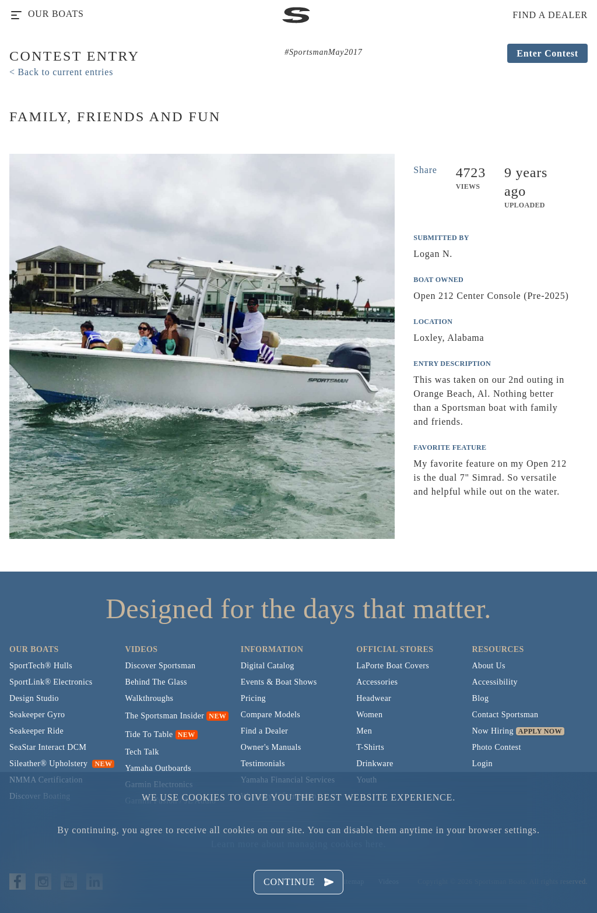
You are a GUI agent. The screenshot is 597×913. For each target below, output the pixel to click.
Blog (480, 698)
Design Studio (34, 698)
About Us (488, 665)
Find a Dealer (264, 731)
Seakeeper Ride (36, 731)
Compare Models (270, 714)
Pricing (253, 698)
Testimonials (263, 763)
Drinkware (374, 763)
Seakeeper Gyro (37, 714)
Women (369, 714)
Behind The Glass (156, 682)
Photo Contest (496, 747)
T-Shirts (370, 747)
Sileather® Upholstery (61, 763)
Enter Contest (547, 53)
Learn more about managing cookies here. (298, 844)
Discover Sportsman (160, 665)
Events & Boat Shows (279, 682)
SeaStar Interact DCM (47, 747)
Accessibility (495, 682)
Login (482, 763)
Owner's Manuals (271, 747)
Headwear (373, 698)
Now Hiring (493, 731)
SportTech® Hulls (40, 665)
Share (425, 170)
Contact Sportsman (505, 714)
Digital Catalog (267, 665)
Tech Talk (142, 752)
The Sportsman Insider (164, 715)
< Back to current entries (61, 72)
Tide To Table (149, 734)
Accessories (377, 682)
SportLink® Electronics (51, 682)
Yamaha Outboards (158, 768)
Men (364, 731)
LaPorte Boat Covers (392, 665)
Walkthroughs (149, 698)
